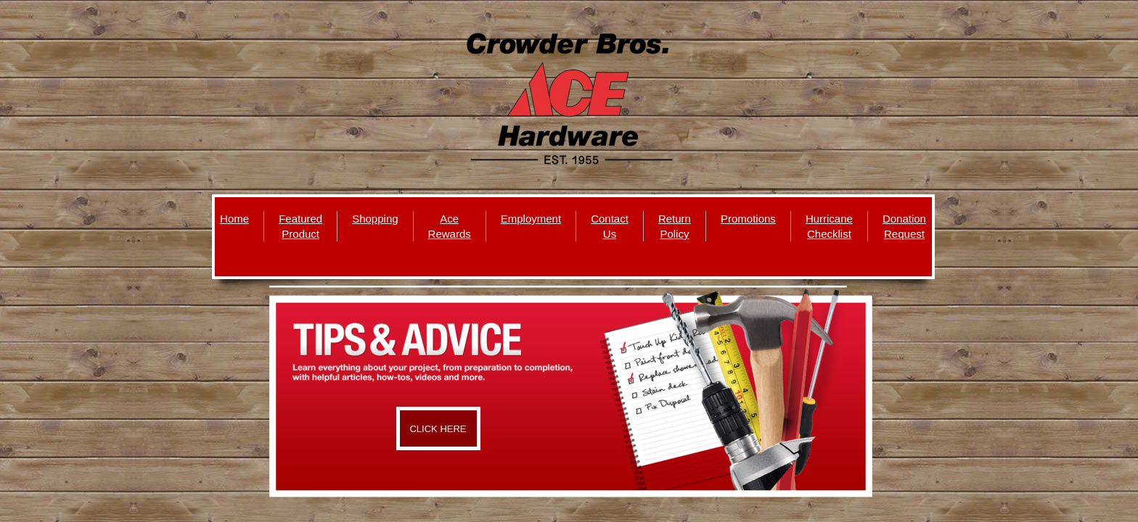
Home (234, 218)
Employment (531, 218)
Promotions (748, 218)
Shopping (375, 218)
